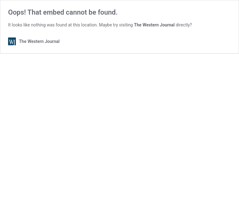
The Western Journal (154, 24)
